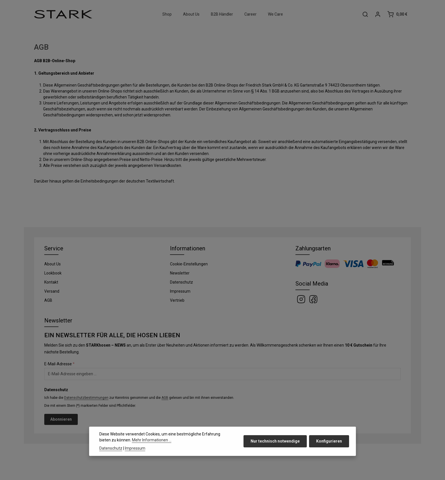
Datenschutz (181, 282)
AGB (48, 300)
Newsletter (180, 273)
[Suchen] (365, 14)
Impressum (180, 291)
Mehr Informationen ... (151, 450)
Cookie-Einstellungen (189, 264)
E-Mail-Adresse (59, 364)
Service (53, 248)
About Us (52, 264)
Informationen (187, 248)
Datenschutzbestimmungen (86, 398)
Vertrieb (177, 300)
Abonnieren (61, 419)
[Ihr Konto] (377, 14)
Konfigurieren (329, 451)
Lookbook (53, 273)
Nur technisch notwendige (275, 451)
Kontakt (51, 282)
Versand (51, 291)
